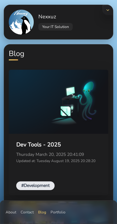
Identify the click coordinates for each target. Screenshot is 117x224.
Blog (42, 212)
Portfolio (58, 212)
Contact (27, 212)
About (11, 212)
